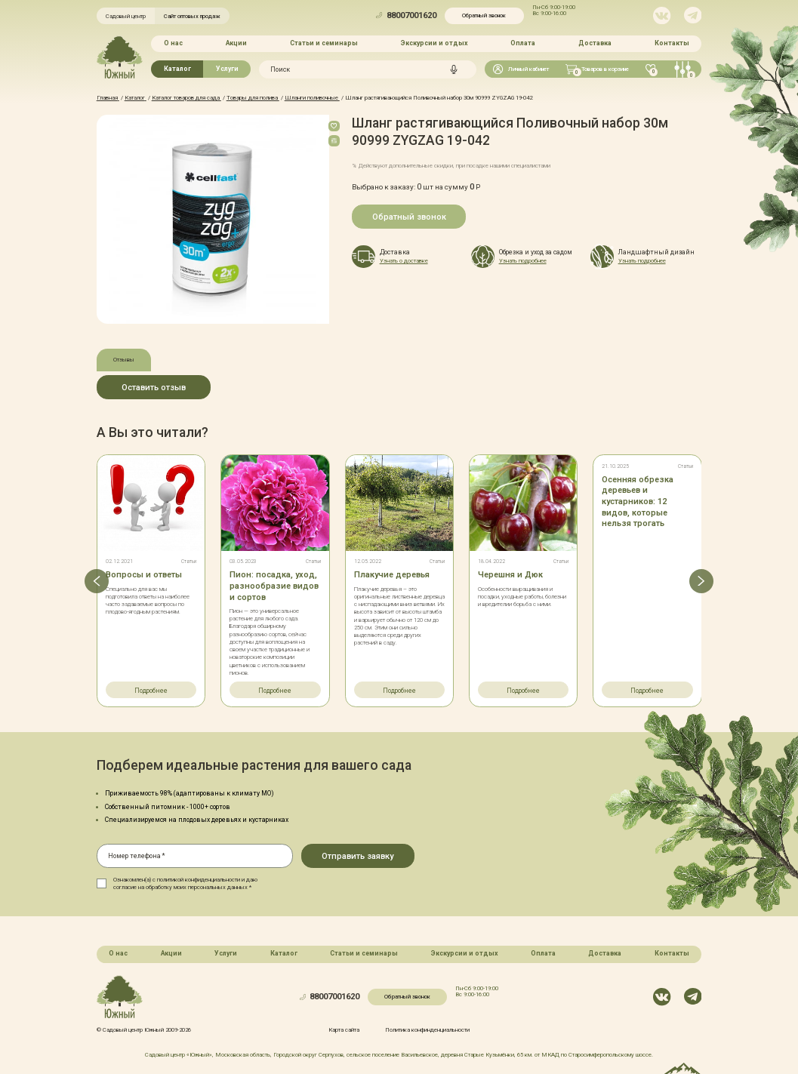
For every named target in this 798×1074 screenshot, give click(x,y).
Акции (236, 43)
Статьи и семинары (324, 43)
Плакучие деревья (392, 575)
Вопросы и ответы (144, 575)
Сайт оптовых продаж (192, 16)
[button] (97, 581)
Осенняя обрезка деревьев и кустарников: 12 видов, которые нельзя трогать (637, 502)
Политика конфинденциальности (427, 1029)
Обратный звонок (484, 15)
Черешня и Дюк (510, 575)
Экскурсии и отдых (434, 43)
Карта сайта (343, 1029)
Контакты (672, 43)
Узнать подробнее (523, 260)
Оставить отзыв (154, 387)
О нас (173, 43)
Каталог (177, 68)
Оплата (522, 43)
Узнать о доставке (404, 260)
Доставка (595, 43)
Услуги (227, 68)
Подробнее (151, 690)
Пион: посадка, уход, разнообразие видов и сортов (274, 586)
